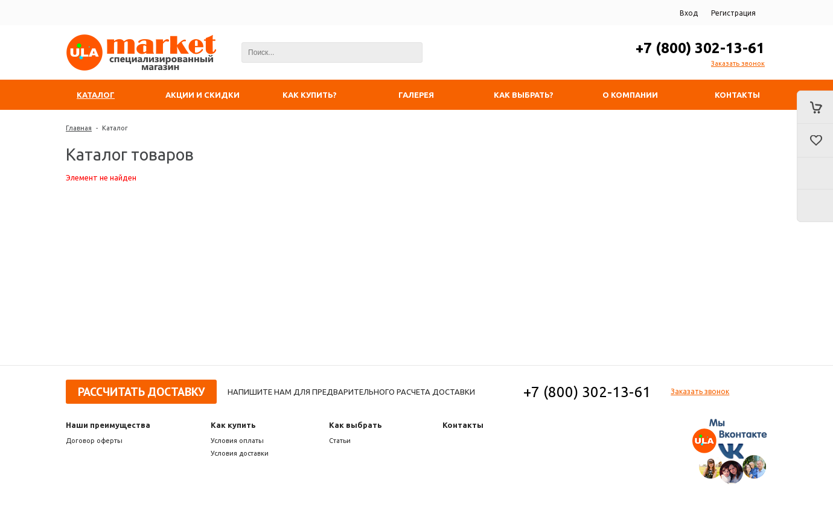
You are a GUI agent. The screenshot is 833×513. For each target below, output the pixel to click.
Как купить (233, 425)
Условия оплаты (237, 440)
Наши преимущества (108, 425)
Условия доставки (240, 453)
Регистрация (733, 13)
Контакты (463, 425)
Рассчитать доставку (141, 392)
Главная (79, 128)
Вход (689, 13)
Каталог (115, 128)
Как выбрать (355, 425)
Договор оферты (94, 440)
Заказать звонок (738, 63)
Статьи (340, 440)
